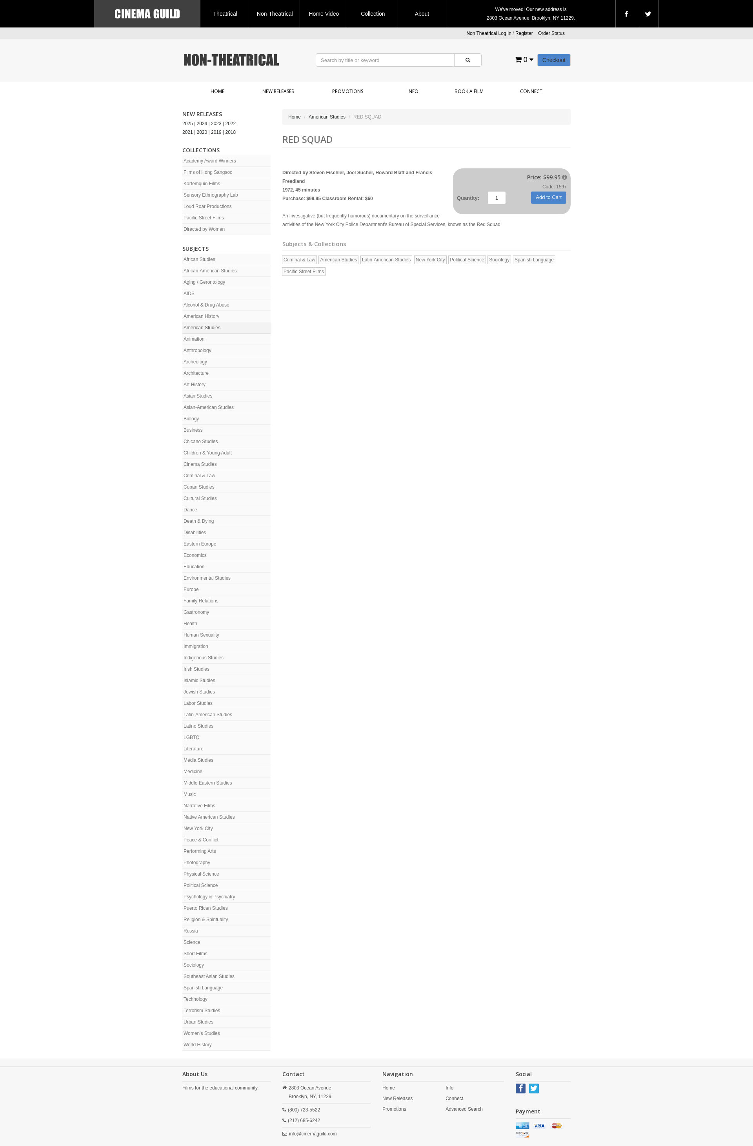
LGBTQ (192, 737)
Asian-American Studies (209, 407)
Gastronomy (196, 612)
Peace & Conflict (201, 840)
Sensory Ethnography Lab (211, 195)
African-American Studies (210, 271)
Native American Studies (209, 817)
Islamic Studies (199, 680)
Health (190, 623)
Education (194, 566)
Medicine (193, 771)
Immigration (196, 646)
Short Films (195, 953)
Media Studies (198, 760)
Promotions (347, 91)
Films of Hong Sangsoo (208, 172)
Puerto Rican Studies (206, 908)
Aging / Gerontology (204, 282)
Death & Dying (199, 521)
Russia (191, 931)
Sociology (194, 965)
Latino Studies (198, 726)
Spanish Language (203, 988)
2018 (231, 132)
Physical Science (201, 874)
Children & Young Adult (208, 453)
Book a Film (469, 91)
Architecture (196, 373)
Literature (194, 749)
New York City (198, 828)
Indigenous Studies (204, 658)
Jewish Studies (199, 692)
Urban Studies (198, 1022)
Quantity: (468, 198)
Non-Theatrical (275, 14)
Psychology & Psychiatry (209, 897)
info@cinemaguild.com (313, 1134)
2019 (216, 132)
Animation (194, 339)
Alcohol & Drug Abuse (206, 305)
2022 (231, 123)
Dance (190, 510)
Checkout (554, 60)
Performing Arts (200, 851)
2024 (202, 123)
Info (412, 91)
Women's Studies (202, 1033)
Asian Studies (198, 396)
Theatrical (225, 14)
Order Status (551, 33)
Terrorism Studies (202, 1010)
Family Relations (201, 601)
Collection (373, 14)
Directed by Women (204, 229)
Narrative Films (199, 805)
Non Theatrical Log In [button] (488, 33)
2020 (202, 132)
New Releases (278, 91)
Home (217, 91)
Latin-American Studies (208, 714)
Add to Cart (549, 197)
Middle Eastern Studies (208, 783)
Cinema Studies (200, 464)
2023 (216, 123)
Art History (195, 384)
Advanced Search (464, 1109)
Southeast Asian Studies (209, 976)
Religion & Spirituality (206, 919)
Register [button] (524, 33)
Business (193, 430)
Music (190, 794)
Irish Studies (196, 669)
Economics (195, 555)
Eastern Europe (200, 544)
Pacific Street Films (204, 218)
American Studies (202, 327)
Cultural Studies (200, 498)
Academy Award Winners (210, 161)
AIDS (189, 293)
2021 (187, 132)
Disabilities (195, 532)
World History (198, 1044)
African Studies (199, 259)
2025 (187, 123)
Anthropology (197, 350)
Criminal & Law (199, 475)
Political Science (201, 885)
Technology (195, 999)
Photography (197, 862)
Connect (531, 91)
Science (192, 942)
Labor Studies (198, 703)
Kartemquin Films (202, 183)
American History (201, 316)
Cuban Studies (199, 487)
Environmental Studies (207, 578)
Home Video (324, 14)
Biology (191, 419)
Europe (191, 589)
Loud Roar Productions (208, 206)
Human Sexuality (201, 635)
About (422, 14)
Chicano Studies (201, 441)
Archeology (195, 362)
